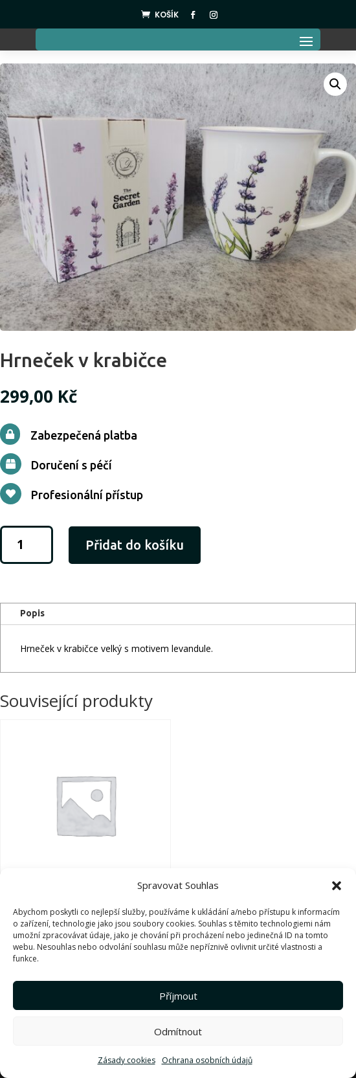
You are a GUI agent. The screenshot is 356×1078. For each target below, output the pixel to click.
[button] (336, 885)
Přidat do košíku (134, 544)
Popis (32, 613)
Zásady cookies (126, 1060)
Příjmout (178, 995)
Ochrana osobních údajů (207, 1060)
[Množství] (26, 545)
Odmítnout (178, 1031)
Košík (167, 14)
